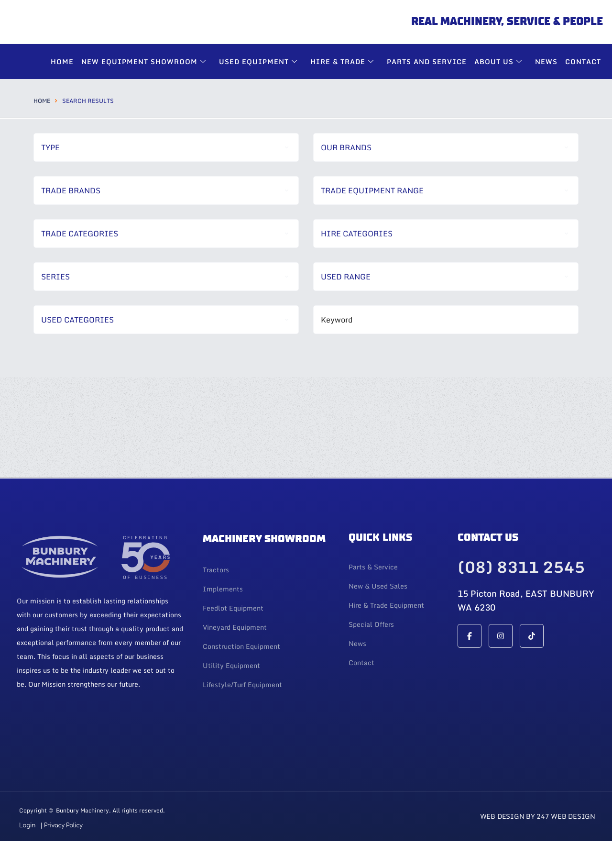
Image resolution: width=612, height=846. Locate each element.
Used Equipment (259, 61)
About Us (499, 61)
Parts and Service (427, 61)
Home (41, 100)
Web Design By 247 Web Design (537, 816)
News (546, 61)
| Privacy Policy (61, 825)
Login (27, 825)
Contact (583, 61)
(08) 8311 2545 (521, 567)
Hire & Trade (343, 61)
